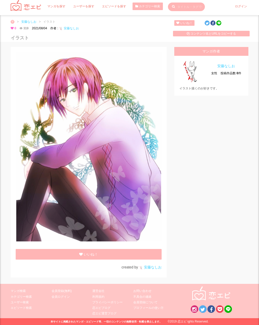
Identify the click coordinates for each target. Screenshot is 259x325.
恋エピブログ (101, 308)
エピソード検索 (21, 308)
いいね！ (184, 23)
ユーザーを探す (83, 6)
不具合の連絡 (142, 296)
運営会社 (98, 291)
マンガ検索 (18, 291)
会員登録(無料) (62, 291)
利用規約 (98, 296)
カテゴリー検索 (147, 6)
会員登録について (145, 302)
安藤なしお (28, 21)
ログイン (241, 6)
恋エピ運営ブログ (104, 313)
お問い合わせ (142, 291)
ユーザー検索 (20, 302)
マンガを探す (56, 6)
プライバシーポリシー (107, 302)
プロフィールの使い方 (148, 308)
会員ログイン (61, 296)
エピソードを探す (114, 6)
